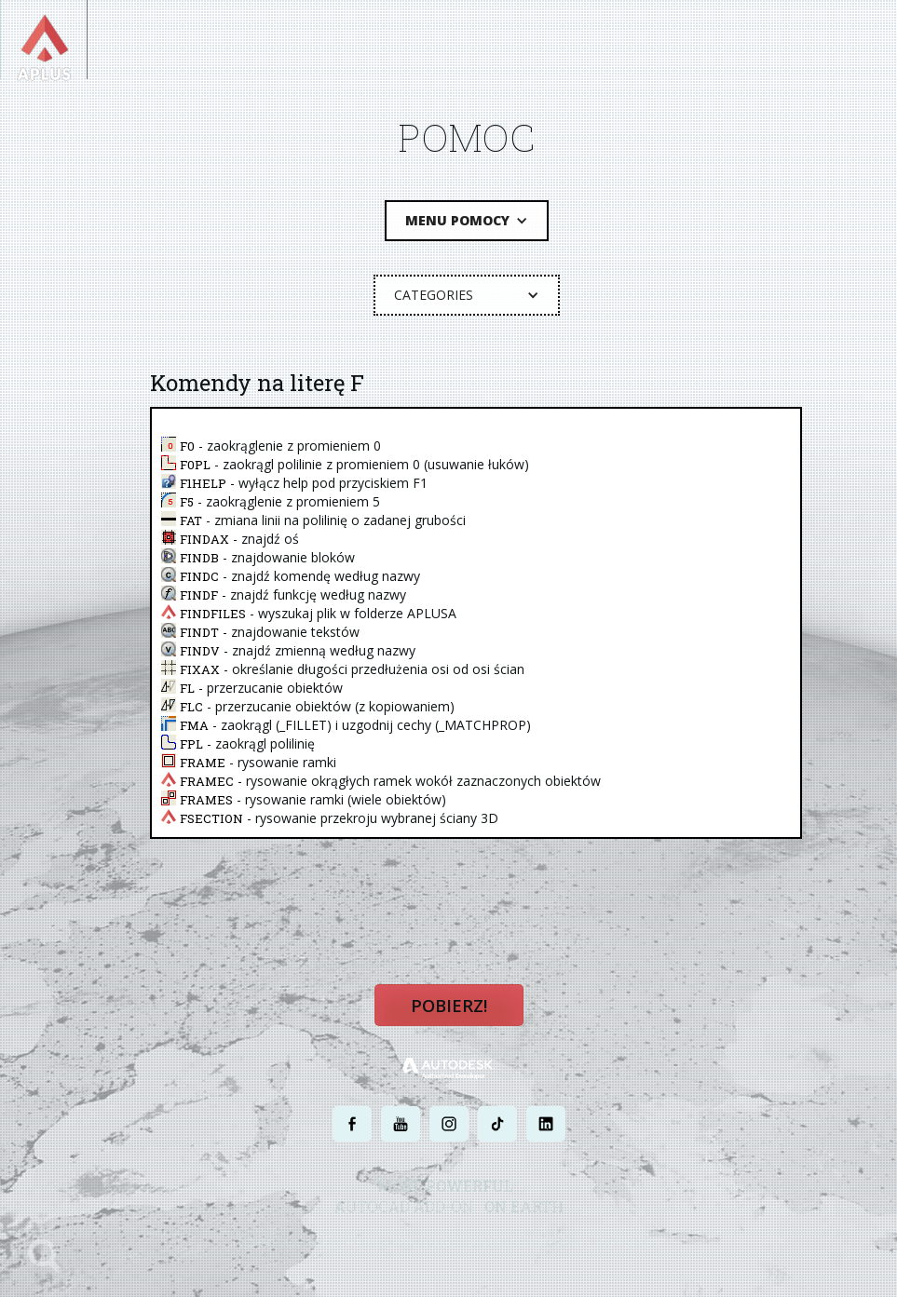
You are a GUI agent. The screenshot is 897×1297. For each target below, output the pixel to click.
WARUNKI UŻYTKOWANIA (526, 1248)
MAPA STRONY (627, 1248)
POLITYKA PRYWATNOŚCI (401, 1248)
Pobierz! (449, 1012)
